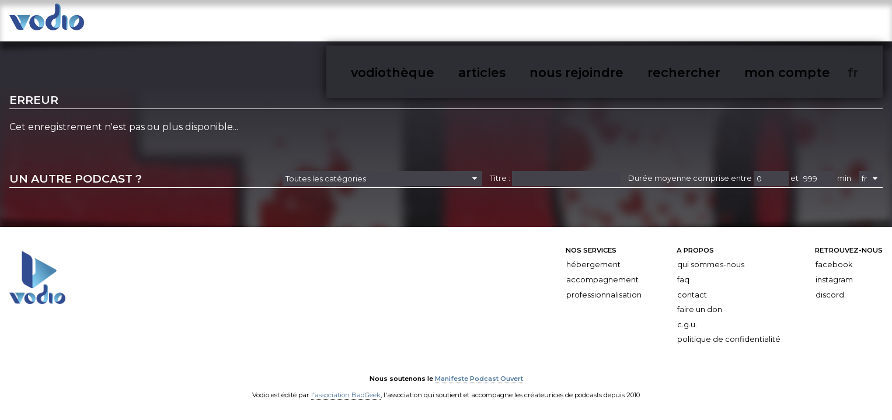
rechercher (770, 22)
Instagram (834, 272)
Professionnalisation (604, 288)
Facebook (834, 258)
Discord (830, 288)
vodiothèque (586, 22)
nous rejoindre (701, 22)
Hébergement (593, 258)
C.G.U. (687, 317)
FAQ (683, 272)
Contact (692, 288)
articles (642, 22)
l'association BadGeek (346, 388)
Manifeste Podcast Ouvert (479, 372)
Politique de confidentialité (728, 332)
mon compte (833, 22)
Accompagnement (602, 272)
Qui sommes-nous (710, 258)
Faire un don (699, 302)
